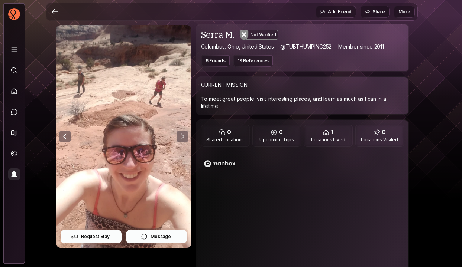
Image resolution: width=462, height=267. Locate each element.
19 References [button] (253, 60)
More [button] (404, 11)
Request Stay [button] (90, 236)
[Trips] (14, 153)
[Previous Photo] (65, 136)
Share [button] (374, 12)
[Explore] (14, 70)
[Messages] (14, 112)
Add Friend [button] (336, 12)
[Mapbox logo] (219, 163)
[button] (14, 133)
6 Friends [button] (216, 60)
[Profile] (14, 174)
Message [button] (156, 236)
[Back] (55, 12)
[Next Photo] (182, 136)
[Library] (14, 50)
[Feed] (14, 91)
